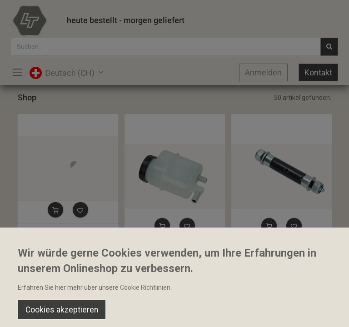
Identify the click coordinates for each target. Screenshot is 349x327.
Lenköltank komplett (158, 247)
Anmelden (263, 72)
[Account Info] (319, 311)
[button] (55, 210)
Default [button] (264, 293)
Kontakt (318, 72)
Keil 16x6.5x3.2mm (49, 231)
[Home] (30, 311)
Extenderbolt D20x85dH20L (274, 247)
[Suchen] (102, 311)
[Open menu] (174, 313)
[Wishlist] (247, 311)
